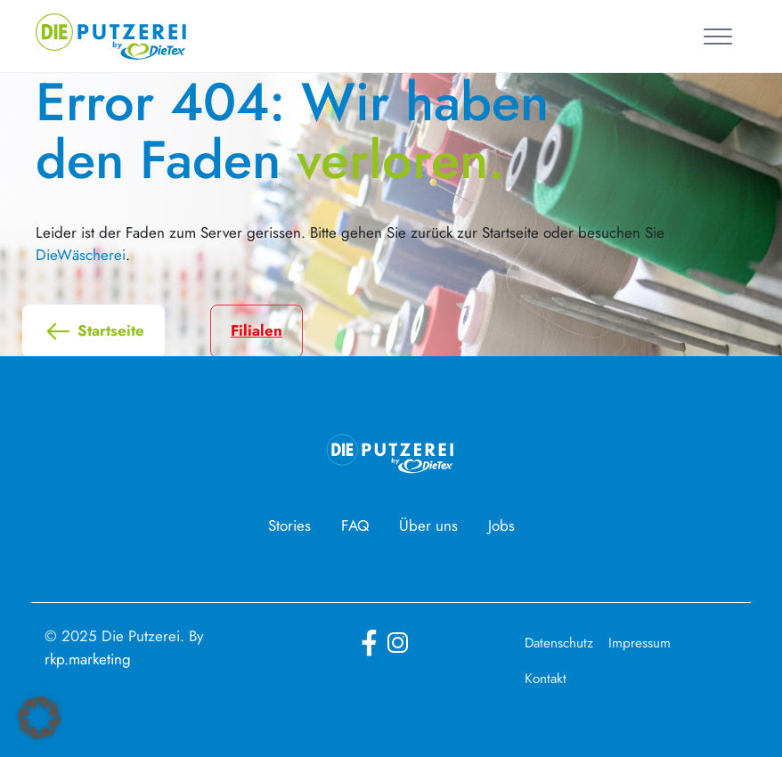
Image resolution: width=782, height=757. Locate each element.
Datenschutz (559, 643)
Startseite (93, 331)
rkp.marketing (88, 659)
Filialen (256, 330)
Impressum (639, 643)
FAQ (355, 525)
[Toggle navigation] (721, 35)
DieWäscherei (81, 254)
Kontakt (545, 678)
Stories (289, 525)
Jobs (501, 525)
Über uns (428, 525)
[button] (39, 718)
